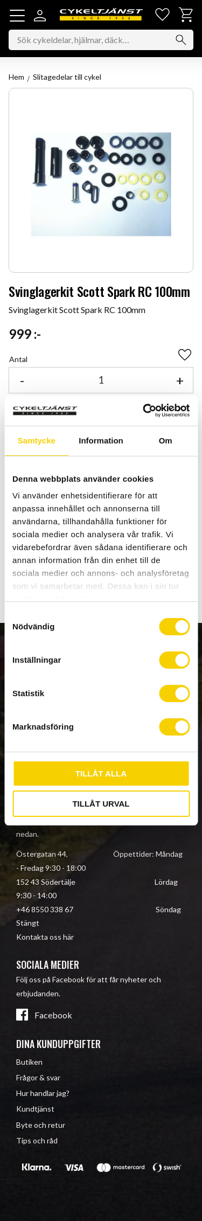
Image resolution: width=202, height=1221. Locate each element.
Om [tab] (165, 440)
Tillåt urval (100, 803)
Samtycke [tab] (36, 440)
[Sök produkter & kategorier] (101, 40)
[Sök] (181, 40)
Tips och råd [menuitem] (37, 1140)
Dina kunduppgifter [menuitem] (58, 1044)
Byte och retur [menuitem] (40, 1124)
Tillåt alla (101, 773)
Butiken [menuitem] (29, 1061)
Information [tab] (101, 440)
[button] (17, 16)
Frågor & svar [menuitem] (38, 1077)
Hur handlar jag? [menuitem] (42, 1093)
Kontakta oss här (45, 936)
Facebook (53, 1015)
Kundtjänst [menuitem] (35, 1108)
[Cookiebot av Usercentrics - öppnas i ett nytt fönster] (144, 411)
